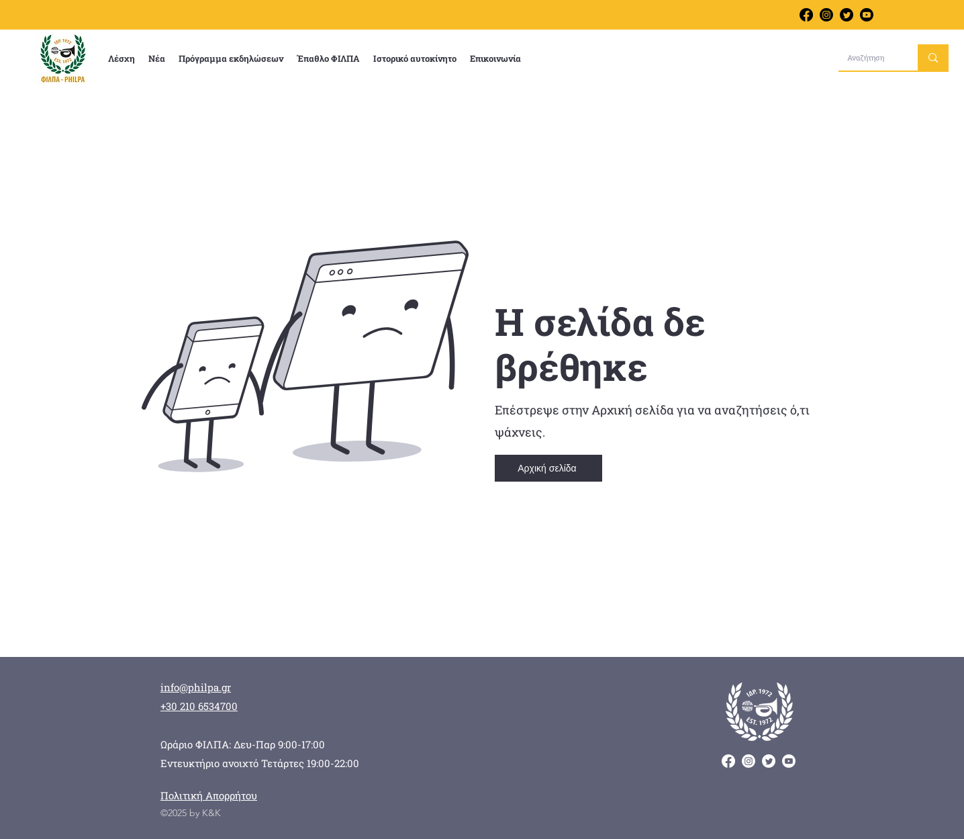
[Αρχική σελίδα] (548, 468)
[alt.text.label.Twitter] (846, 14)
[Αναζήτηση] (868, 57)
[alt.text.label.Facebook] (806, 14)
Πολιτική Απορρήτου (208, 795)
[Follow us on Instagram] (826, 14)
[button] (121, 58)
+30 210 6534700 (199, 706)
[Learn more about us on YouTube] (866, 14)
